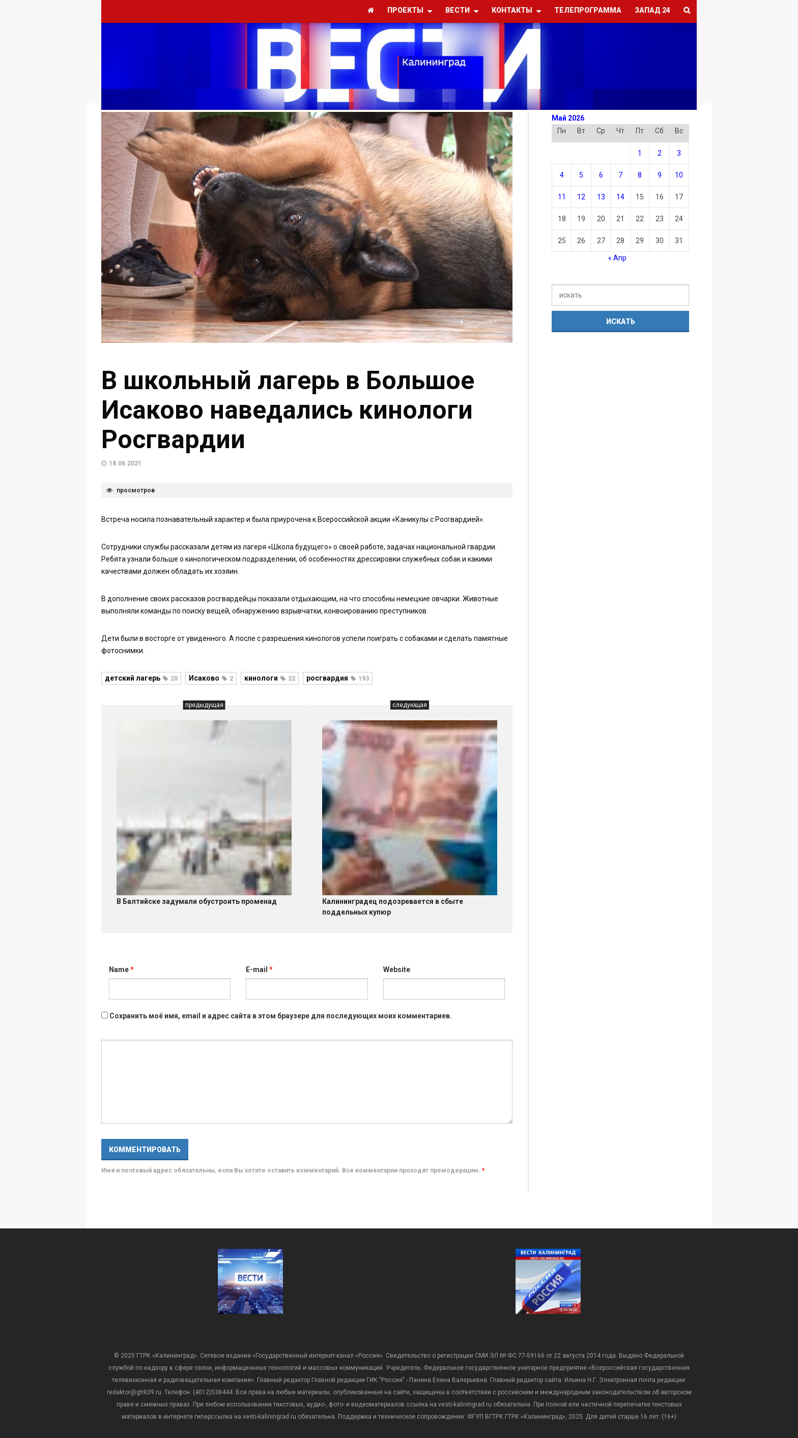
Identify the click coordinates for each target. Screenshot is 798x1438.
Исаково (211, 678)
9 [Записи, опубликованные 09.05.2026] (660, 175)
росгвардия (337, 678)
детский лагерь (141, 678)
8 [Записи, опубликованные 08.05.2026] (640, 175)
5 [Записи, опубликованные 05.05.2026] (581, 175)
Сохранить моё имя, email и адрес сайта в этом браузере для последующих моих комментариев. (280, 1016)
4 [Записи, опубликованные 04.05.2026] (562, 175)
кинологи (269, 678)
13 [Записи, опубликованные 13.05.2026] (601, 197)
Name (121, 969)
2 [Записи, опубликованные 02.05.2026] (660, 153)
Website (396, 969)
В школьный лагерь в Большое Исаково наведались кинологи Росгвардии (287, 410)
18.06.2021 (125, 463)
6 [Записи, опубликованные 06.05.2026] (601, 175)
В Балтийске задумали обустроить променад (197, 901)
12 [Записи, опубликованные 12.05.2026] (581, 197)
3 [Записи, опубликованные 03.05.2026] (679, 153)
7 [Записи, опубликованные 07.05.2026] (620, 175)
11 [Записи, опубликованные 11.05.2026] (562, 197)
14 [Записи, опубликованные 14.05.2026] (620, 197)
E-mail (259, 969)
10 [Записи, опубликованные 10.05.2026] (679, 175)
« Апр (617, 258)
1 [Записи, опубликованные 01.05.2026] (640, 153)
